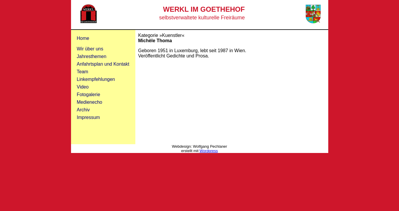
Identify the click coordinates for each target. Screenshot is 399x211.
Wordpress (209, 151)
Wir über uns (90, 48)
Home (83, 38)
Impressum (88, 117)
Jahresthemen (91, 56)
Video (83, 86)
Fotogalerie (88, 94)
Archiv (83, 109)
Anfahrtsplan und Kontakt (103, 64)
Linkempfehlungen (96, 79)
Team (82, 71)
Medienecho (89, 102)
